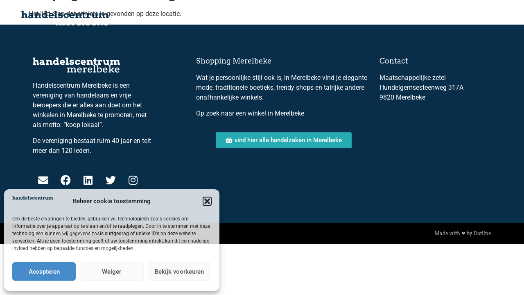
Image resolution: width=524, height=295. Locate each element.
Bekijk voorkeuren (179, 271)
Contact (482, 18)
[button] (207, 201)
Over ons (301, 18)
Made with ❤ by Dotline (462, 233)
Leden (386, 18)
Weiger (111, 271)
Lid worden (432, 18)
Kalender (253, 18)
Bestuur (345, 18)
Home (210, 18)
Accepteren (44, 271)
